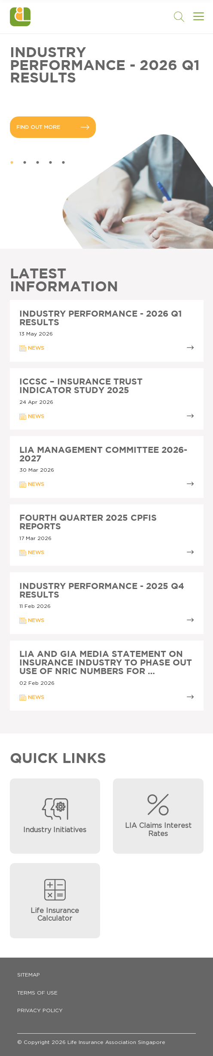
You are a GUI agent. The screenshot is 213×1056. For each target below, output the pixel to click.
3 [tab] (37, 163)
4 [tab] (50, 163)
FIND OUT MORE (52, 127)
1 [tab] (12, 163)
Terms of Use (37, 992)
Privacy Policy (40, 1010)
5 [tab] (63, 163)
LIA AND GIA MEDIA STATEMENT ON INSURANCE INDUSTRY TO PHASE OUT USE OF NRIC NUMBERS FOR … (105, 662)
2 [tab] (25, 163)
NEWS (31, 348)
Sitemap (28, 974)
